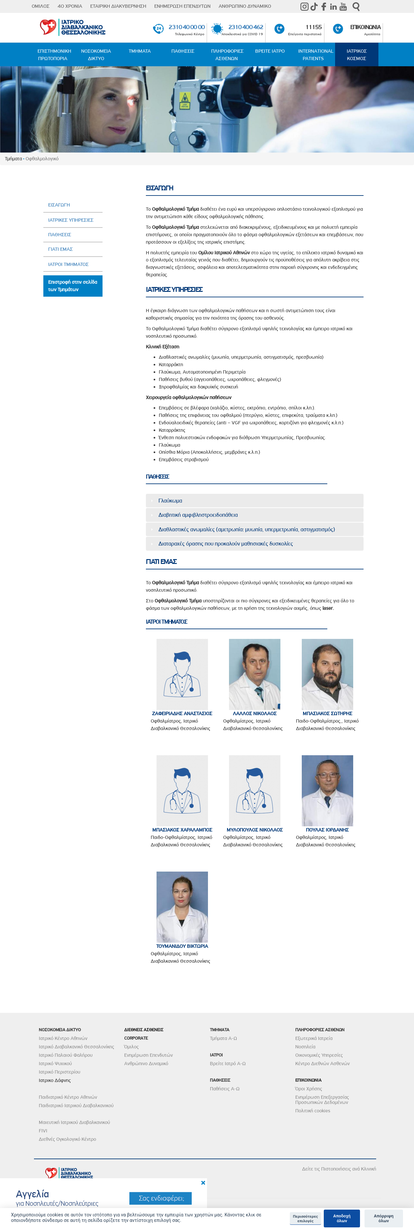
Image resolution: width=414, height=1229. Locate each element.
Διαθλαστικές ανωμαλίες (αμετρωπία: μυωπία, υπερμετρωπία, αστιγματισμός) (246, 529)
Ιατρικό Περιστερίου (59, 1072)
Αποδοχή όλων (342, 1218)
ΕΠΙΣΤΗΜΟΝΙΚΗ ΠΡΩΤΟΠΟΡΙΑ (54, 54)
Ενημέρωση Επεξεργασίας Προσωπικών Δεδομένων (322, 1099)
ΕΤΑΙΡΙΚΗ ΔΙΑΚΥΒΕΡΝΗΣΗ (118, 6)
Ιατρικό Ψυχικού (55, 1063)
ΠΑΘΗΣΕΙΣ (182, 51)
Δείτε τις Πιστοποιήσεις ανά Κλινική (339, 1169)
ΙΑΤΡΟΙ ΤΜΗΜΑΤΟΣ (68, 264)
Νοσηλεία (305, 1047)
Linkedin (333, 6)
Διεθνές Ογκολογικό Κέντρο (67, 1139)
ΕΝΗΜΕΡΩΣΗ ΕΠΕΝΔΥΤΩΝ (182, 6)
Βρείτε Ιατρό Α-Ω (228, 1063)
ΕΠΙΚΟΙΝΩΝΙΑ (365, 27)
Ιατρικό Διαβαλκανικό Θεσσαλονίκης (76, 1047)
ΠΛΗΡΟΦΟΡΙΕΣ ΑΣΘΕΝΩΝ (227, 54)
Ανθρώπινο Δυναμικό (146, 1063)
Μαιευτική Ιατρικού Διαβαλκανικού (74, 1122)
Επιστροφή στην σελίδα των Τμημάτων (72, 285)
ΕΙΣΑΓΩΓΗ (59, 205)
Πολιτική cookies (312, 1111)
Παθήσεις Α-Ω (225, 1089)
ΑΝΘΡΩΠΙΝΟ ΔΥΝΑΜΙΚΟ (245, 6)
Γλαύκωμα (170, 500)
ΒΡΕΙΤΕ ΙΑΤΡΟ (270, 51)
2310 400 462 (245, 27)
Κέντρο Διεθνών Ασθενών (322, 1063)
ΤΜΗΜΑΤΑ (140, 51)
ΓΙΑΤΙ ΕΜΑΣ (60, 249)
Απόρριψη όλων (384, 1218)
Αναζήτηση (356, 6)
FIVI (43, 1131)
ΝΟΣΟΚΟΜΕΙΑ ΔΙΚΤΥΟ (96, 54)
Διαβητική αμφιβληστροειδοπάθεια (198, 515)
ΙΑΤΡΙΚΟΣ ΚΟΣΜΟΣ (357, 54)
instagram (304, 6)
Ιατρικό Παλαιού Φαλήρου (66, 1055)
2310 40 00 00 (186, 27)
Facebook (324, 6)
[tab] (255, 500)
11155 (313, 27)
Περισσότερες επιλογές (305, 1218)
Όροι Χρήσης (308, 1089)
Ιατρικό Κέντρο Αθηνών (63, 1038)
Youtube (343, 6)
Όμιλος (131, 1047)
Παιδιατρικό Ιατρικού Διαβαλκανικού (76, 1105)
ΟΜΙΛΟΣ (40, 6)
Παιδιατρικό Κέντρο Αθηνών (68, 1097)
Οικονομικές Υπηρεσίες (319, 1055)
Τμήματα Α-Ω (223, 1038)
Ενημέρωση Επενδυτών (148, 1055)
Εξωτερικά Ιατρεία (313, 1038)
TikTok (314, 6)
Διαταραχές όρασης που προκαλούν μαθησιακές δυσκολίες (225, 543)
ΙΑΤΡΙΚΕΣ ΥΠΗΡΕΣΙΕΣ (70, 220)
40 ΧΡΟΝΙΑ (70, 6)
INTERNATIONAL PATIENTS (315, 54)
